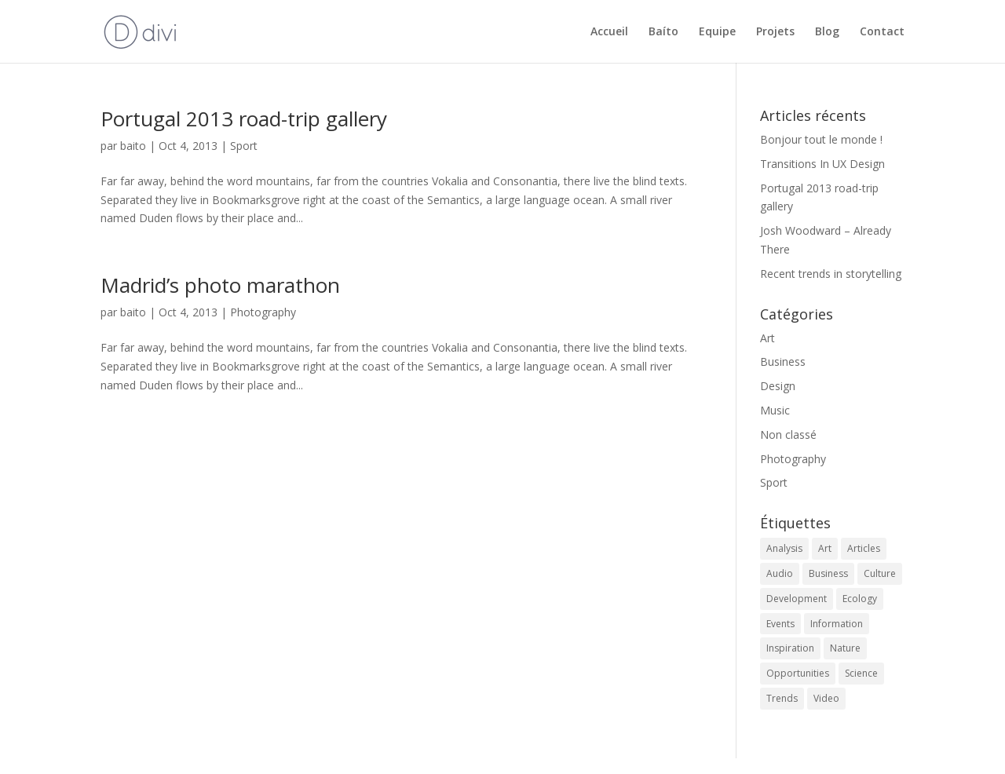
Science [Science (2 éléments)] (861, 673)
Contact (882, 32)
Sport (244, 145)
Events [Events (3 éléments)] (780, 623)
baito (133, 145)
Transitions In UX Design (822, 163)
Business (783, 361)
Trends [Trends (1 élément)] (782, 698)
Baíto (663, 32)
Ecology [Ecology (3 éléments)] (859, 598)
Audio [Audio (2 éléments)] (779, 573)
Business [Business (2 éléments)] (828, 573)
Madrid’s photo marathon (220, 285)
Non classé (788, 434)
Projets (775, 32)
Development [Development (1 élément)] (796, 598)
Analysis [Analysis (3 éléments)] (784, 548)
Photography (263, 312)
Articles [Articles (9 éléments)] (863, 548)
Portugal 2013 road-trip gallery (243, 118)
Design (777, 385)
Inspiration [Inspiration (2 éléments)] (790, 648)
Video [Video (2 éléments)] (826, 698)
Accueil (609, 32)
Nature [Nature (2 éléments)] (845, 648)
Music (775, 410)
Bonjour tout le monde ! (821, 139)
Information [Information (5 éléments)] (836, 623)
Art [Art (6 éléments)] (824, 548)
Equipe (717, 32)
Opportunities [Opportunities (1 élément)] (797, 673)
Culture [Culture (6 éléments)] (880, 573)
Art (767, 337)
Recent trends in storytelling (830, 273)
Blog (827, 32)
